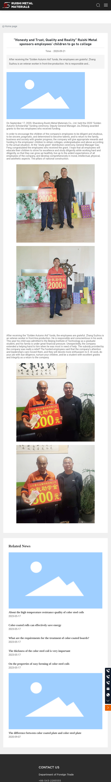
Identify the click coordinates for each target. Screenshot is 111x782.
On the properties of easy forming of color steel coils (39, 663)
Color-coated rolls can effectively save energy (35, 625)
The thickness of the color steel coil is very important (39, 650)
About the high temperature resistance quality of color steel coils (46, 612)
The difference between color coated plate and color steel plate (45, 733)
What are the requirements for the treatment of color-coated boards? (49, 638)
